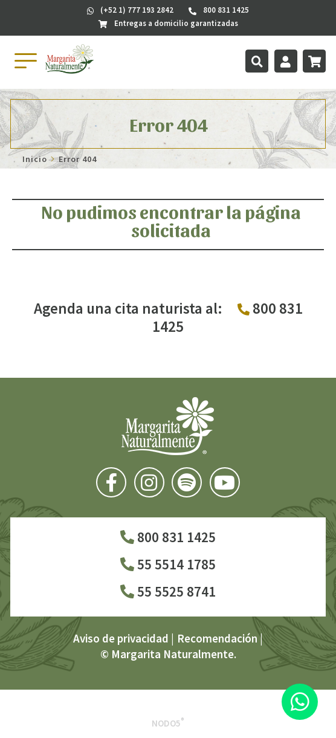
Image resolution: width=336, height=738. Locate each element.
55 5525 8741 (168, 591)
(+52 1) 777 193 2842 (130, 10)
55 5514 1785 (168, 564)
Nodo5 (168, 723)
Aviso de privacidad (121, 638)
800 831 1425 (168, 537)
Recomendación (217, 638)
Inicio (34, 159)
